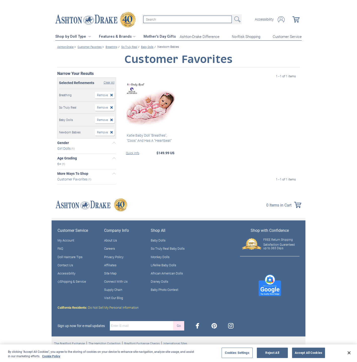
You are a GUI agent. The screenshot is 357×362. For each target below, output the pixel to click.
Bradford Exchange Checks (142, 343)
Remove (102, 94)
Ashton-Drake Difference (199, 36)
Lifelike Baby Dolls (163, 264)
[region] (178, 353)
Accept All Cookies (308, 352)
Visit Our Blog (113, 297)
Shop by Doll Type (73, 36)
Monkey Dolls (160, 256)
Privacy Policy (113, 256)
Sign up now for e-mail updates (81, 325)
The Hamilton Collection (104, 343)
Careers (109, 248)
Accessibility (264, 19)
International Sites (175, 343)
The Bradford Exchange (69, 343)
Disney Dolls (159, 281)
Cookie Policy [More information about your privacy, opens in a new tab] (51, 356)
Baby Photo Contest (164, 289)
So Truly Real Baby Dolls (168, 248)
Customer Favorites (72, 178)
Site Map (110, 273)
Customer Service (287, 36)
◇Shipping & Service (72, 281)
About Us (110, 240)
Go (179, 325)
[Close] (349, 352)
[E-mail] (141, 325)
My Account (66, 240)
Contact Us (65, 264)
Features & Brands (117, 36)
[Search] (187, 19)
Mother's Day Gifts (160, 36)
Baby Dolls (158, 240)
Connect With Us (116, 281)
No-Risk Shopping (246, 36)
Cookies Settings (237, 352)
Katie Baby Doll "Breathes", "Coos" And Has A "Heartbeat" (148, 137)
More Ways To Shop (72, 173)
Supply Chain (113, 289)
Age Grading (67, 157)
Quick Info (132, 152)
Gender (63, 142)
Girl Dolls (64, 148)
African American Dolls (167, 273)
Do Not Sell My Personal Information (98, 307)
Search (237, 19)
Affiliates (110, 264)
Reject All (272, 352)
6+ (59, 163)
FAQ (60, 248)
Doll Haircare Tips (70, 256)
